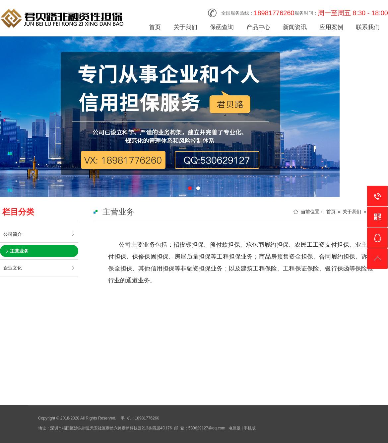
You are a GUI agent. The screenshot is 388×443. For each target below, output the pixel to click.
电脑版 (234, 428)
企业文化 (12, 268)
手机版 (250, 428)
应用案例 (331, 27)
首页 (155, 27)
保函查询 (222, 27)
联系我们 (368, 27)
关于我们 (185, 27)
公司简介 (12, 234)
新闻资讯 (295, 27)
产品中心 (258, 27)
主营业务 (19, 251)
